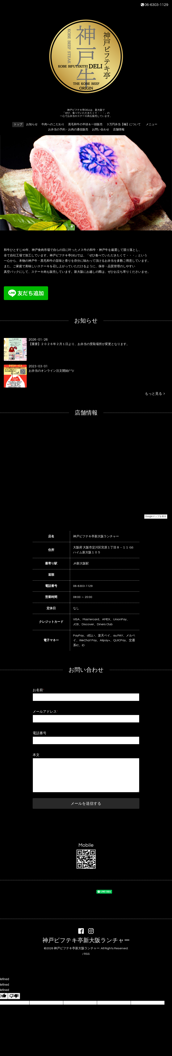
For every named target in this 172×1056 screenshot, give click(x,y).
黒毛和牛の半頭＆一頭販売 (85, 124)
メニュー (153, 124)
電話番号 (39, 733)
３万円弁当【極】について (123, 124)
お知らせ (32, 124)
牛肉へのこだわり (52, 124)
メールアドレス (45, 711)
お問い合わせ (100, 129)
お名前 (38, 690)
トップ (18, 124)
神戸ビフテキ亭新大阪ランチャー (86, 940)
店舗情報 (118, 129)
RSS (87, 953)
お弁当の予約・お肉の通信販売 (68, 129)
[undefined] (14, 996)
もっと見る (155, 394)
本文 (36, 755)
